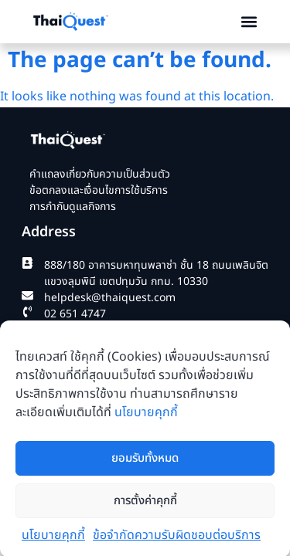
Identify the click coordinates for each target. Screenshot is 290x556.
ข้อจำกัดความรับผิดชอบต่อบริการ (177, 540)
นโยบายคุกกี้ (146, 418)
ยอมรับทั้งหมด (145, 464)
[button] (248, 21)
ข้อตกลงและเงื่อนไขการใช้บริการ (98, 192)
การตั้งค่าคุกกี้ (145, 506)
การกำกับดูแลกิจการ (72, 208)
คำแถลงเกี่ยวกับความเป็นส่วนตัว (99, 176)
